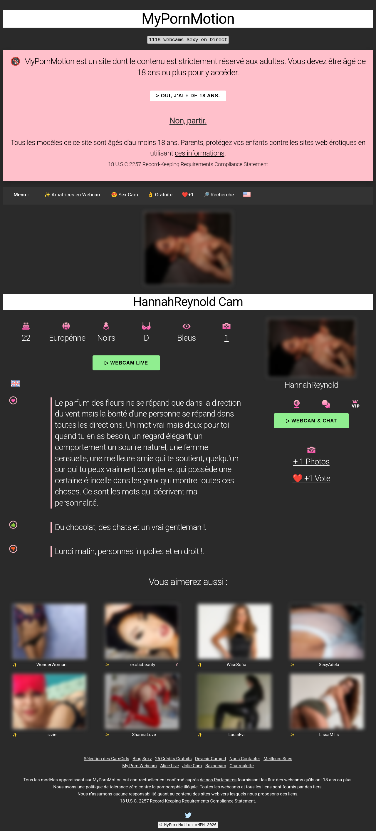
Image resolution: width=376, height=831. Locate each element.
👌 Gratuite (159, 195)
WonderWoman (51, 664)
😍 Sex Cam (124, 195)
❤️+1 (188, 195)
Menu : (21, 195)
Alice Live (169, 765)
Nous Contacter (244, 758)
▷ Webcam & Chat (311, 420)
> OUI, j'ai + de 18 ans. (188, 95)
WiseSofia (236, 664)
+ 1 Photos (311, 462)
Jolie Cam (192, 765)
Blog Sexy (142, 758)
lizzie (51, 734)
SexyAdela (329, 664)
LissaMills (329, 734)
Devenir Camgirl (210, 758)
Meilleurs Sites (277, 758)
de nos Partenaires (218, 779)
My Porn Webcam (139, 765)
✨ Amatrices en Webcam (73, 195)
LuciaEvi (237, 734)
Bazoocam (215, 765)
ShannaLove (144, 734)
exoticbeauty (142, 664)
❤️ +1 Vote (311, 478)
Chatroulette (242, 765)
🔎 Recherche (218, 195)
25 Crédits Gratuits (173, 758)
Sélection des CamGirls (106, 758)
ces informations (199, 153)
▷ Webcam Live (126, 362)
